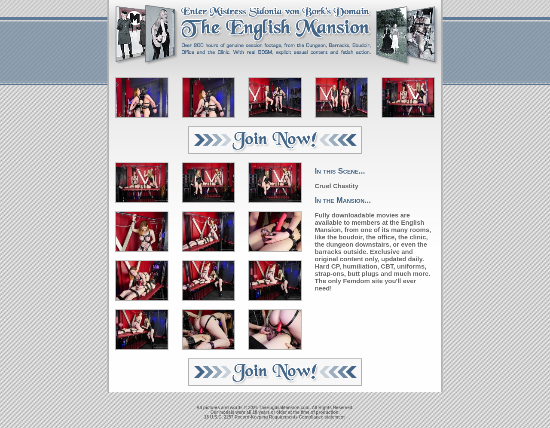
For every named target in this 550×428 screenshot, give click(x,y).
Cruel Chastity (336, 186)
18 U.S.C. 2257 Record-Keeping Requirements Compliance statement (274, 417)
